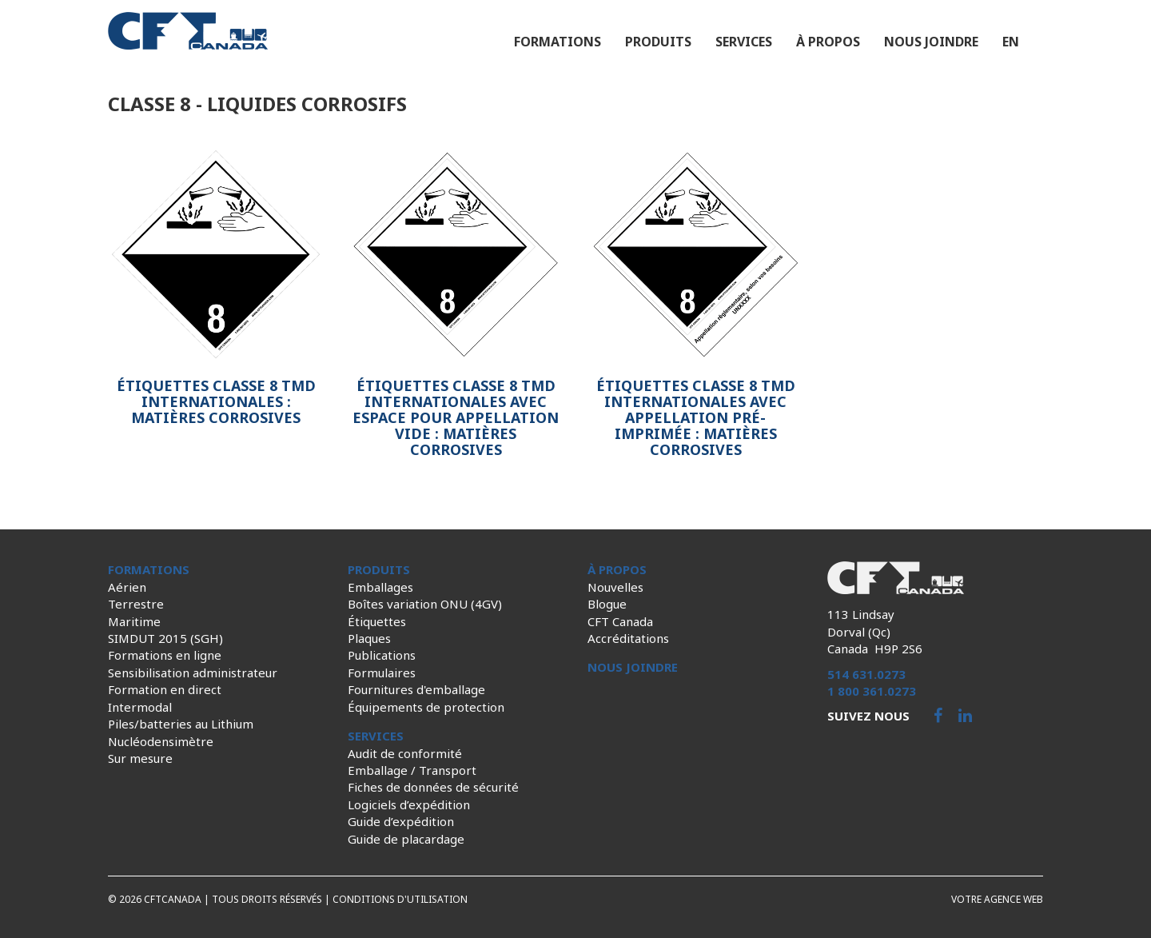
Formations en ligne (164, 655)
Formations (557, 42)
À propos (828, 42)
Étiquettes (377, 621)
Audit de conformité (405, 753)
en (1010, 42)
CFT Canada (620, 621)
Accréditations (628, 638)
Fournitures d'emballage (416, 689)
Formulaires (382, 673)
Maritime (134, 621)
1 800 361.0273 (871, 691)
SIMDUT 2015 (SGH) (165, 638)
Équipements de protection (426, 707)
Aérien (127, 587)
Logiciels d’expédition (409, 804)
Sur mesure (140, 758)
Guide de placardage (406, 839)
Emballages (380, 587)
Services (743, 42)
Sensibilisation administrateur (192, 673)
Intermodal (140, 707)
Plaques (369, 638)
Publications (382, 655)
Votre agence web (997, 899)
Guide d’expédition (401, 821)
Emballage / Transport (412, 770)
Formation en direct (164, 689)
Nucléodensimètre (160, 741)
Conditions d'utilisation (400, 899)
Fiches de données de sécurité (433, 787)
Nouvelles (615, 587)
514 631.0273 (866, 674)
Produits (658, 42)
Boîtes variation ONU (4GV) (425, 604)
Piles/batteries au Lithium (180, 724)
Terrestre (136, 604)
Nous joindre (931, 42)
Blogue (607, 604)
